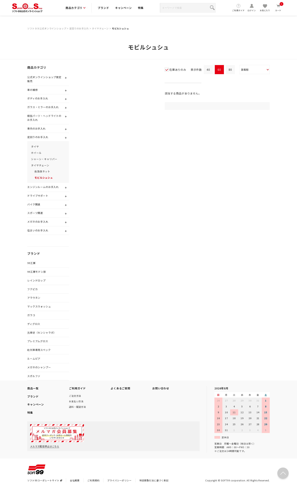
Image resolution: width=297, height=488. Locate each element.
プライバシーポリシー (119, 480)
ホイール (36, 153)
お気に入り (265, 8)
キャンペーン (123, 8)
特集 (141, 8)
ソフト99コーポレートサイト (44, 480)
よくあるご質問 (120, 388)
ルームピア (33, 358)
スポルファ (33, 376)
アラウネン (33, 297)
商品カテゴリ (75, 8)
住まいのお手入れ (37, 230)
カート (278, 8)
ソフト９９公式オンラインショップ (46, 28)
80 (230, 70)
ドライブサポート (37, 195)
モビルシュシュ (120, 28)
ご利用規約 (93, 480)
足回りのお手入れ (79, 28)
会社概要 (75, 480)
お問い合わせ (160, 388)
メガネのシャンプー (39, 367)
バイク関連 (33, 204)
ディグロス (33, 324)
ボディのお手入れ (37, 98)
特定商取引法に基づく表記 (154, 480)
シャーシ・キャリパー (44, 159)
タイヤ (35, 146)
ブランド (103, 8)
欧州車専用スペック (39, 350)
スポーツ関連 (35, 213)
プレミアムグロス (37, 341)
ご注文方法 (75, 395)
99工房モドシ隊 (36, 271)
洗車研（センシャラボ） (41, 332)
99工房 (31, 263)
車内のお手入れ (36, 128)
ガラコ (31, 315)
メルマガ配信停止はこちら (44, 446)
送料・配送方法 (77, 406)
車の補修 (32, 90)
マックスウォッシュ (39, 306)
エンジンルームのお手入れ (43, 187)
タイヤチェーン (100, 28)
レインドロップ (36, 280)
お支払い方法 (76, 401)
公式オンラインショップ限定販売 (44, 79)
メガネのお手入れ (37, 221)
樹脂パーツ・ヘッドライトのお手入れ (44, 118)
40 (208, 70)
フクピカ (32, 289)
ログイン (251, 8)
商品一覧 (32, 388)
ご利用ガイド (238, 8)
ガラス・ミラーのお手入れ (43, 107)
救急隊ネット (42, 171)
